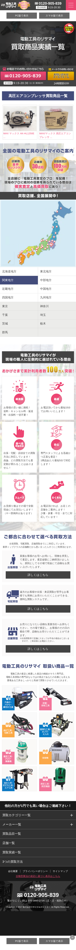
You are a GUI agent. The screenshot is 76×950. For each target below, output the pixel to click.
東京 (5, 306)
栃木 (43, 323)
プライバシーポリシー (35, 871)
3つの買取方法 (12, 861)
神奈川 (44, 306)
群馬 (5, 332)
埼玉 (43, 314)
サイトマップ (60, 871)
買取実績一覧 (11, 852)
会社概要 (13, 871)
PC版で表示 (21, 15)
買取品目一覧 (11, 833)
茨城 (5, 323)
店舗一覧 (8, 843)
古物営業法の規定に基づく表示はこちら (38, 876)
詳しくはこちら (38, 574)
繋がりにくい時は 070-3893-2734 (25, 900)
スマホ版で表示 (54, 15)
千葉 (5, 314)
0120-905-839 (50, 3)
